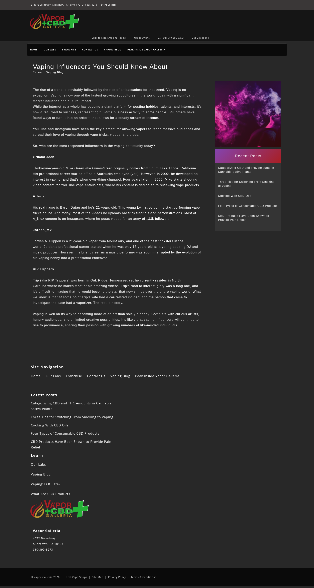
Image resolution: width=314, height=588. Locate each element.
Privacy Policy (117, 577)
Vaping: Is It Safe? (45, 484)
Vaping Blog (112, 49)
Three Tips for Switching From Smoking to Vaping (246, 183)
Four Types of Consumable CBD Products (248, 205)
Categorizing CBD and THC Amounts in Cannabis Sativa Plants (246, 169)
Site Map (97, 577)
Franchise (69, 49)
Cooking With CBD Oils (234, 195)
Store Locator (109, 4)
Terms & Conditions (143, 577)
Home (34, 49)
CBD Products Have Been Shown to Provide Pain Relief (243, 217)
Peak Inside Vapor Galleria (146, 49)
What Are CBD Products (50, 494)
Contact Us (90, 49)
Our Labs (50, 49)
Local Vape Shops (75, 577)
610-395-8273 (87, 4)
